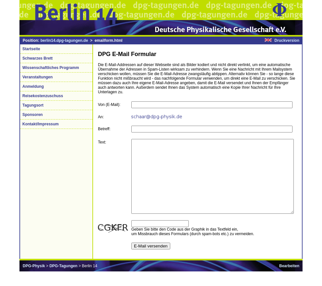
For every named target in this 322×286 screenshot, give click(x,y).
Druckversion (286, 40)
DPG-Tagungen (63, 280)
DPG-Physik (34, 280)
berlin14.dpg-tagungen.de (64, 40)
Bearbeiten (289, 280)
